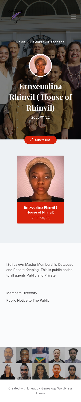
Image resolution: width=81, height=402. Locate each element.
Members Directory (21, 293)
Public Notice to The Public (28, 300)
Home (20, 42)
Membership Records (47, 42)
